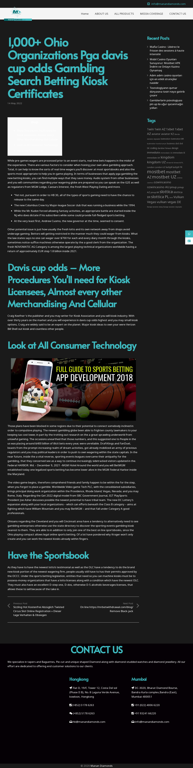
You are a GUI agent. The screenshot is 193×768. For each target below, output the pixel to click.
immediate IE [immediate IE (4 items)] (179, 152)
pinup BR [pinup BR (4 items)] (155, 192)
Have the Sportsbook (30, 151)
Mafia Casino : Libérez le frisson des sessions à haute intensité (167, 50)
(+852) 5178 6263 (83, 705)
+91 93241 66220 (145, 713)
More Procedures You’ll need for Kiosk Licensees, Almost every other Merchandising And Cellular (37, 135)
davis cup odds (88, 320)
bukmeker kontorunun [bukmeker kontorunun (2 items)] (156, 144)
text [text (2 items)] (171, 197)
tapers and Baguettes (41, 662)
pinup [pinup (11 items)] (173, 187)
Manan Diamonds (101, 766)
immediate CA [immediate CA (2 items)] (166, 153)
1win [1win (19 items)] (150, 129)
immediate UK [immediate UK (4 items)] (153, 157)
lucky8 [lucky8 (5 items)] (169, 167)
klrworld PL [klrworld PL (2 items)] (178, 163)
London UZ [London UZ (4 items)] (160, 167)
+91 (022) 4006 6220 (147, 705)
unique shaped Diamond (85, 662)
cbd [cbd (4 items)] (177, 143)
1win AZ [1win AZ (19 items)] (159, 129)
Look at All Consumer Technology (37, 145)
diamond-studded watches (131, 662)
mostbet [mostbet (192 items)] (156, 171)
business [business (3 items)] (171, 143)
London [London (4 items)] (150, 167)
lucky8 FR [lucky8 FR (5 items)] (177, 167)
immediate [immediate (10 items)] (153, 152)
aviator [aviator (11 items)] (156, 134)
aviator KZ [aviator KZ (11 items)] (167, 134)
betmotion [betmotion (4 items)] (165, 138)
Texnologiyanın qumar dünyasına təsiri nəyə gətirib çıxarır (167, 91)
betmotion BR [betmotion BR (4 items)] (177, 138)
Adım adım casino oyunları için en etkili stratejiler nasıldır (166, 79)
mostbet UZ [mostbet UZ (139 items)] (164, 177)
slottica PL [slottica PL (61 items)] (160, 196)
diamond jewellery (165, 662)
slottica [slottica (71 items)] (166, 191)
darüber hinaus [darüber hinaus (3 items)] (164, 148)
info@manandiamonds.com (151, 722)
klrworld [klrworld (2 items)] (169, 163)
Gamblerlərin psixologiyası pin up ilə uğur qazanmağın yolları (166, 104)
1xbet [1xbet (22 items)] (170, 129)
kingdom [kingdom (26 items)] (167, 157)
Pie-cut (60, 662)
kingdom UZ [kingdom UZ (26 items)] (156, 162)
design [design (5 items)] (175, 148)
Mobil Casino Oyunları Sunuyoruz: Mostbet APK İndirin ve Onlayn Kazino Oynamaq (165, 64)
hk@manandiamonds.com (89, 722)
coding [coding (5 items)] (153, 148)
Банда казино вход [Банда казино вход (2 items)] (155, 207)
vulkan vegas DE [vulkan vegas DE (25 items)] (169, 202)
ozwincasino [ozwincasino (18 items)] (162, 182)
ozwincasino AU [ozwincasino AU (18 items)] (158, 187)
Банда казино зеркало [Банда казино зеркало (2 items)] (172, 207)
